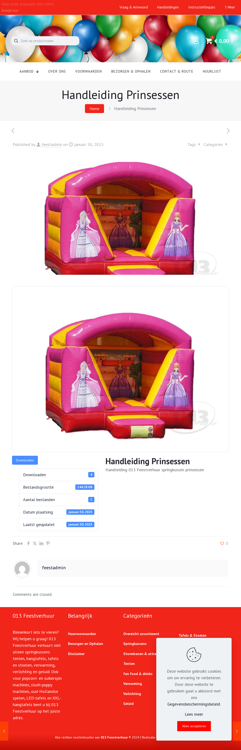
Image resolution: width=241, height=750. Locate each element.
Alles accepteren (194, 726)
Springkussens (135, 643)
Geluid (128, 703)
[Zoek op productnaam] (45, 40)
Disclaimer (76, 654)
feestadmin (52, 144)
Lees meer (194, 714)
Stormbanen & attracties (143, 654)
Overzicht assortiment (141, 634)
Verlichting (132, 693)
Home (94, 108)
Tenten (129, 663)
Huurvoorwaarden (82, 634)
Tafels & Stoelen (192, 635)
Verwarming (132, 683)
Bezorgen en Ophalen (85, 643)
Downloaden (25, 460)
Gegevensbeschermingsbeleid (193, 704)
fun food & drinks (138, 673)
